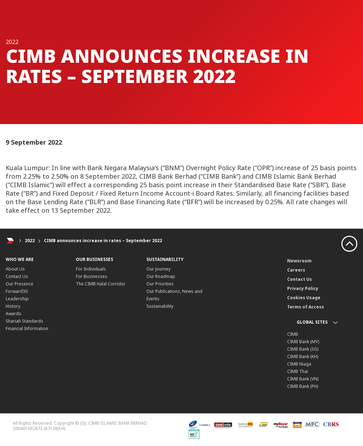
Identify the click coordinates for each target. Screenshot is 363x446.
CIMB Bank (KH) (302, 356)
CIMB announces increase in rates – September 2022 (103, 241)
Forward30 (17, 291)
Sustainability (159, 306)
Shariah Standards (24, 321)
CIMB (292, 334)
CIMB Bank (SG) (302, 349)
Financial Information (27, 328)
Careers (296, 270)
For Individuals (91, 269)
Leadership (17, 299)
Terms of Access (305, 307)
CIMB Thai (297, 371)
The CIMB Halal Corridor (100, 284)
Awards (13, 314)
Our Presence (19, 284)
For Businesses (91, 276)
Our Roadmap (160, 276)
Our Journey (158, 269)
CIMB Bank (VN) (302, 379)
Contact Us (17, 276)
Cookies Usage (303, 298)
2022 (30, 241)
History (13, 306)
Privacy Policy (302, 288)
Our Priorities (160, 284)
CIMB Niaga (299, 364)
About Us (15, 269)
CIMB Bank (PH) (302, 386)
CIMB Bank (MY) (303, 342)
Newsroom (299, 261)
